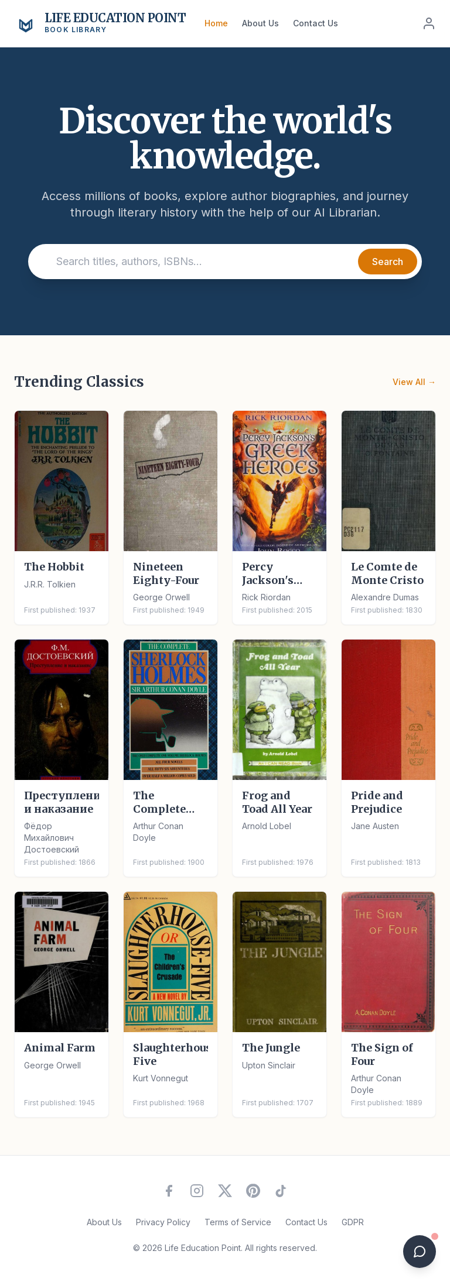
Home (216, 23)
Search (387, 261)
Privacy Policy (163, 1222)
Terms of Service (237, 1222)
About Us (260, 23)
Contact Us (315, 23)
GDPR (353, 1222)
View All (414, 382)
